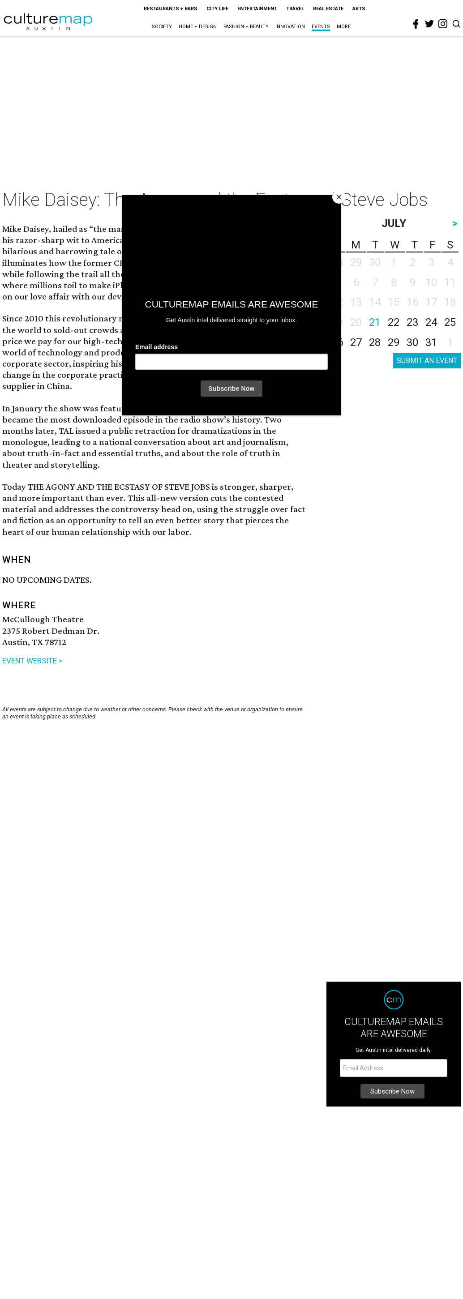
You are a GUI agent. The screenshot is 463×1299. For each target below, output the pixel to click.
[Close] (339, 197)
